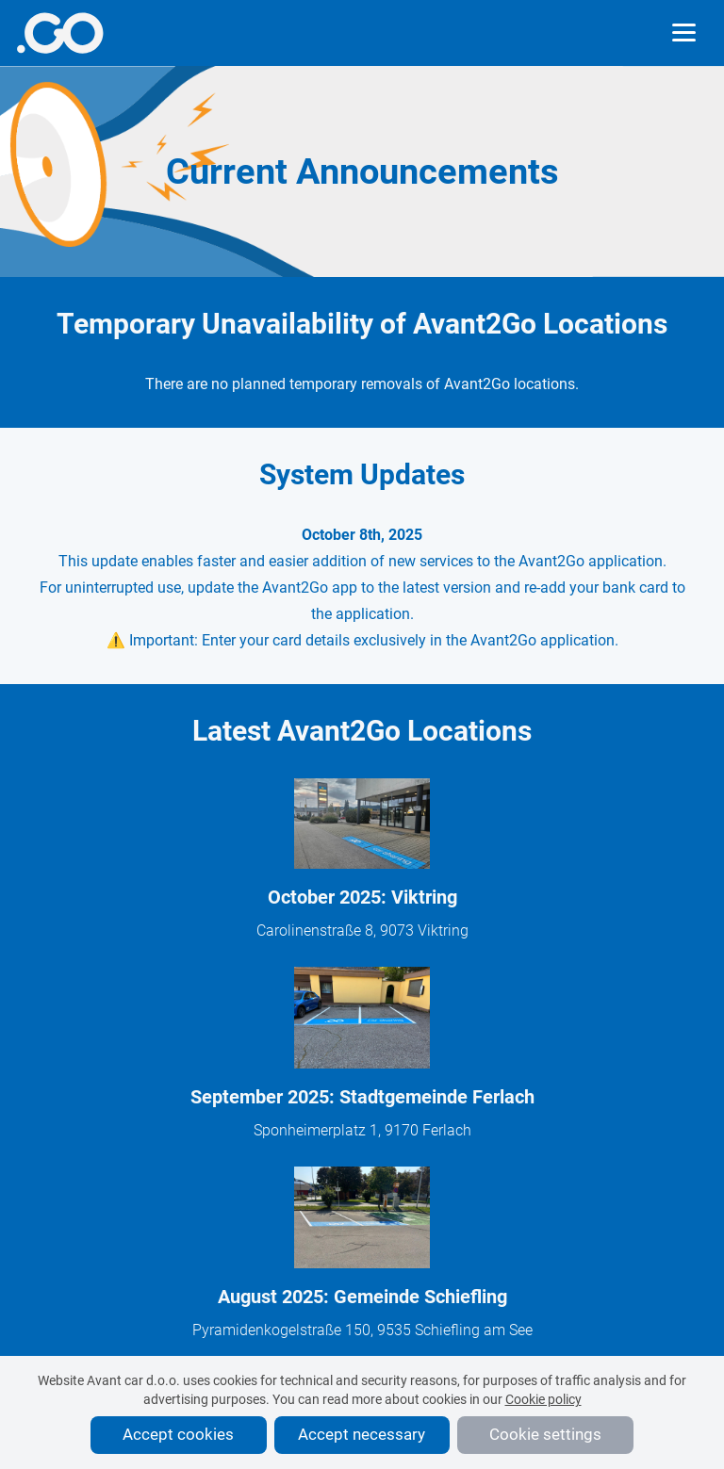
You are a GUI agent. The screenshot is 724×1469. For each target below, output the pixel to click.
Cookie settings (545, 1434)
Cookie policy (543, 1399)
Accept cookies (178, 1434)
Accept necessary (361, 1434)
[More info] (60, 33)
